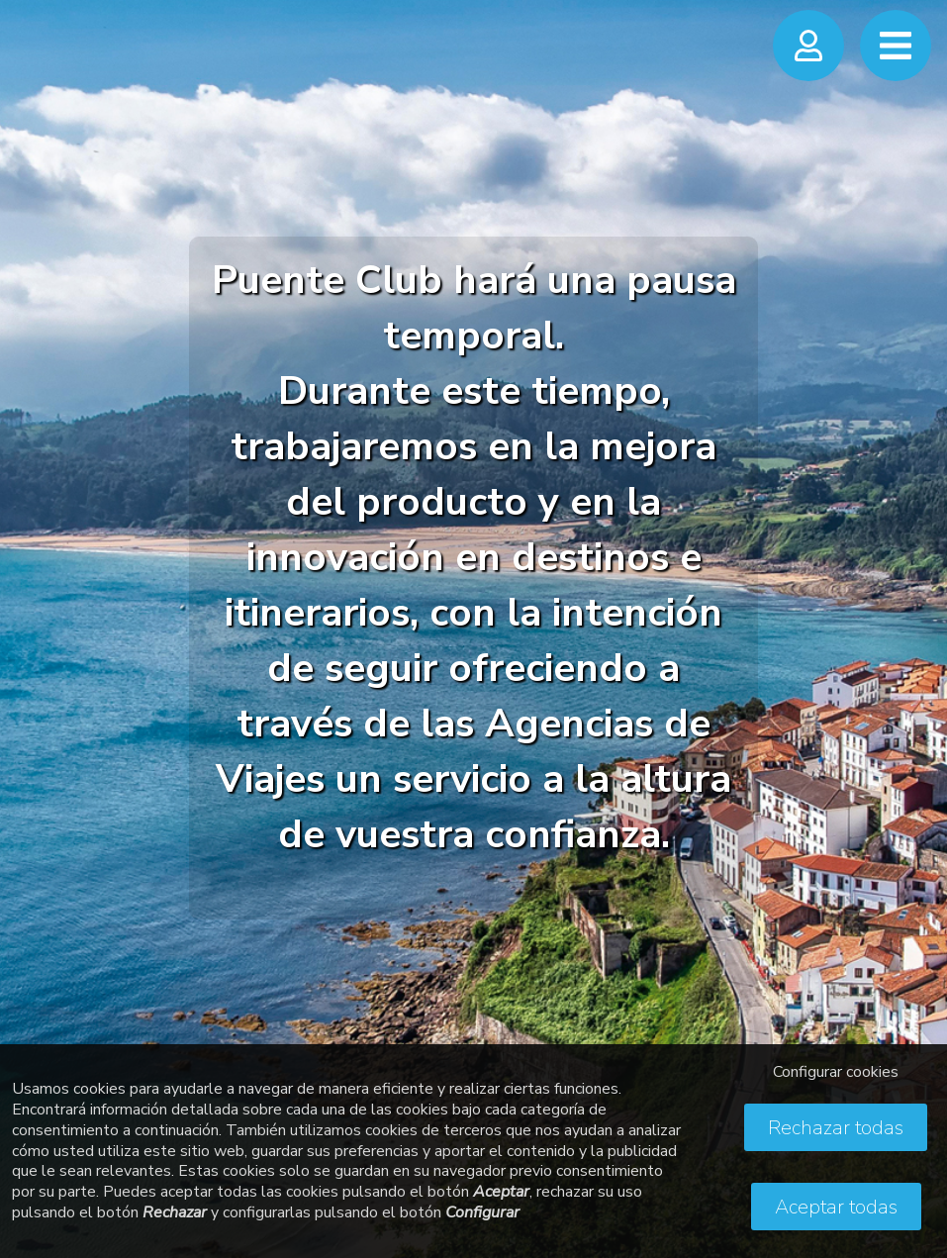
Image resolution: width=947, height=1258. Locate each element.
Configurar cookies (836, 1072)
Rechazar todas (835, 1127)
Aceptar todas (836, 1207)
